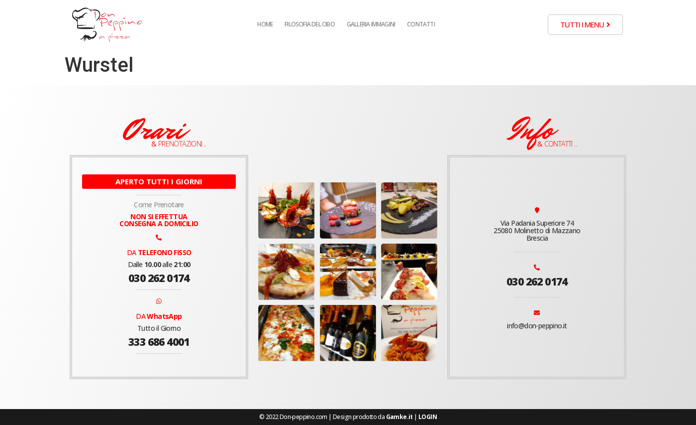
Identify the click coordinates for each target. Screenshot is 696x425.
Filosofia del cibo (310, 24)
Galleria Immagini (371, 24)
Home (265, 24)
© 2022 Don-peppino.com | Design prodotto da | (348, 417)
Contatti (421, 24)
